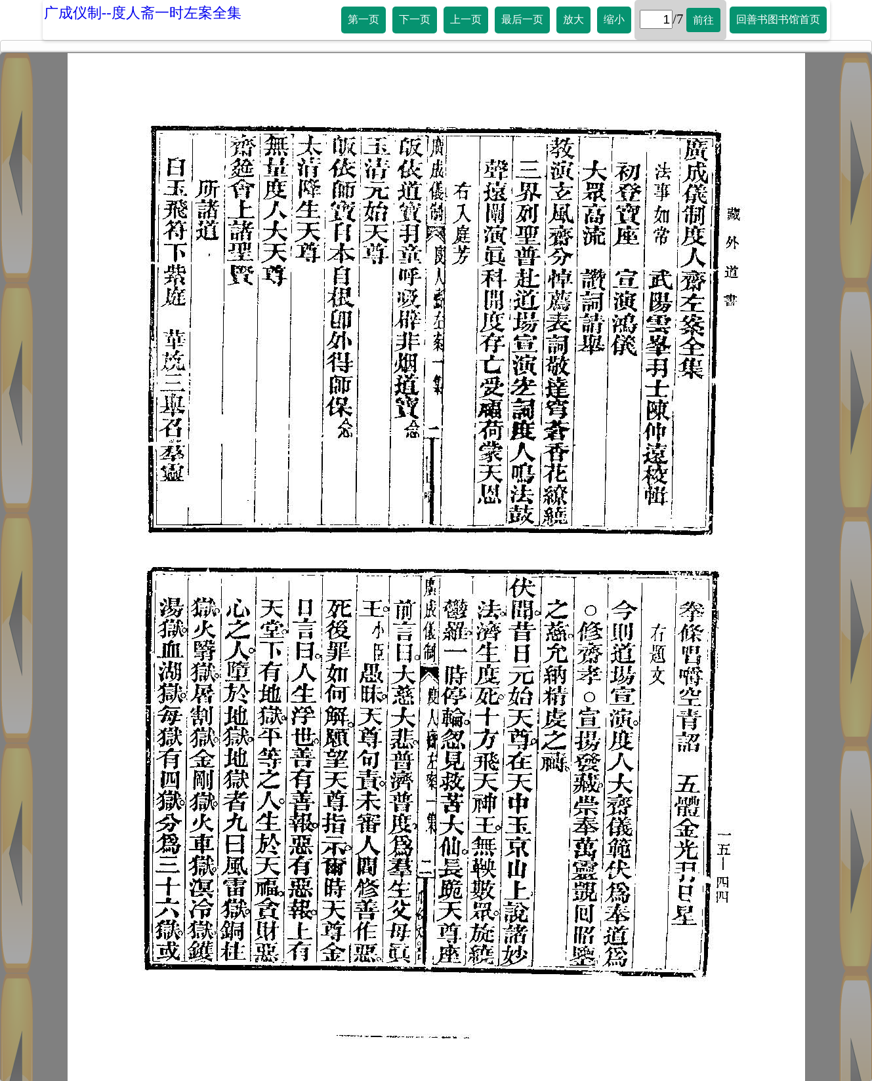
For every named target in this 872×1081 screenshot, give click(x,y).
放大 (573, 19)
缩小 (614, 19)
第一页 (363, 19)
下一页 (414, 19)
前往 (703, 20)
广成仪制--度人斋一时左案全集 (142, 13)
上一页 (466, 19)
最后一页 (522, 19)
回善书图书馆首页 (778, 19)
